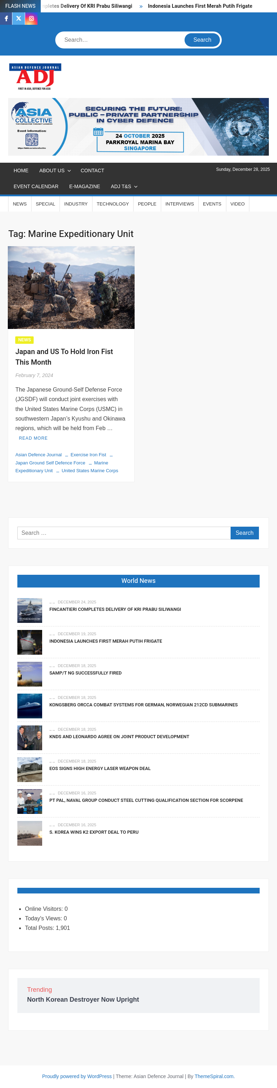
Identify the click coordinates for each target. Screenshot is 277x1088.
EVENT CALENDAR (35, 186)
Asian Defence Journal (38, 454)
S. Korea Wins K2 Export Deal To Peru (93, 832)
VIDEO (238, 204)
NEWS (20, 204)
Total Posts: (40, 928)
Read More (33, 438)
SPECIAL (45, 204)
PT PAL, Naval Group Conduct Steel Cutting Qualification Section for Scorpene (146, 800)
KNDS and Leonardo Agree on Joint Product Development (119, 736)
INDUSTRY (75, 204)
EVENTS (212, 204)
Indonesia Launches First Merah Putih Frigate (201, 6)
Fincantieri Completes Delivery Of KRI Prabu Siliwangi (70, 6)
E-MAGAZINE (84, 186)
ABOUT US (51, 170)
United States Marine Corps (90, 470)
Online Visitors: (44, 909)
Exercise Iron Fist (88, 454)
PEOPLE (147, 204)
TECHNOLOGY (113, 204)
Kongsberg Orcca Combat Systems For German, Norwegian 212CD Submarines (143, 704)
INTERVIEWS (179, 204)
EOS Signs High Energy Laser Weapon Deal (100, 768)
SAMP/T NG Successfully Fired (85, 673)
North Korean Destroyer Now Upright (83, 999)
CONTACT (92, 170)
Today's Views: (44, 918)
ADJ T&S (121, 186)
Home (20, 170)
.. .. (52, 602)
